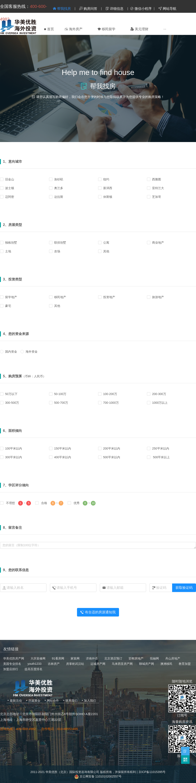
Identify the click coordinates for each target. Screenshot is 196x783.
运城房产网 (97, 663)
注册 (70, 17)
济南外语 (92, 658)
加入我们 (88, 700)
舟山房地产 (172, 658)
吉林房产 (54, 663)
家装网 (75, 658)
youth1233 (34, 663)
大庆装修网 (37, 658)
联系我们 (69, 700)
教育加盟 (185, 663)
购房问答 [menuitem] (88, 8)
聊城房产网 (146, 663)
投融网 (154, 658)
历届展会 (32, 700)
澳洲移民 (166, 663)
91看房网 (58, 658)
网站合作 (51, 700)
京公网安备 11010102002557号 (98, 776)
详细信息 (114, 8)
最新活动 (14, 700)
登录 (58, 17)
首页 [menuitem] (49, 29)
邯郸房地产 (136, 658)
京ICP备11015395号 (152, 772)
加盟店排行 (10, 669)
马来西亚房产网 (122, 663)
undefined (98, 545)
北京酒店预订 (113, 658)
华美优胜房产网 (13, 658)
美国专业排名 (12, 663)
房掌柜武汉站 (75, 663)
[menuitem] (73, 29)
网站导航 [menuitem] (167, 8)
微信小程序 (140, 8)
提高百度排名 (33, 669)
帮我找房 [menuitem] (62, 8)
